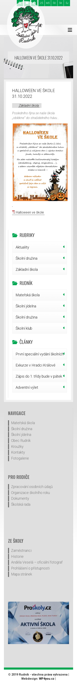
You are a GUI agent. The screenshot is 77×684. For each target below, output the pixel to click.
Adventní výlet (27, 387)
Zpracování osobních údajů (32, 487)
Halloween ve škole (30, 212)
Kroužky (17, 447)
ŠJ (67, 3)
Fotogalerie (20, 458)
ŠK (60, 3)
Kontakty (18, 452)
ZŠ (41, 3)
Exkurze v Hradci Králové (35, 365)
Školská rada (20, 504)
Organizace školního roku (30, 493)
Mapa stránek (21, 574)
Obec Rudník (21, 441)
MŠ (48, 3)
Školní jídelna (26, 306)
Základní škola (29, 105)
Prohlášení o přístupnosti (30, 568)
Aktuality (22, 247)
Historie (17, 556)
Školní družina (26, 258)
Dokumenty (20, 498)
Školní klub (24, 328)
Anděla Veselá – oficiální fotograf (37, 562)
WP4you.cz (46, 678)
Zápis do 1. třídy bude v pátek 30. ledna (39, 378)
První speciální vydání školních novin (40, 355)
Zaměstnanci (21, 551)
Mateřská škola (28, 295)
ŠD (54, 3)
